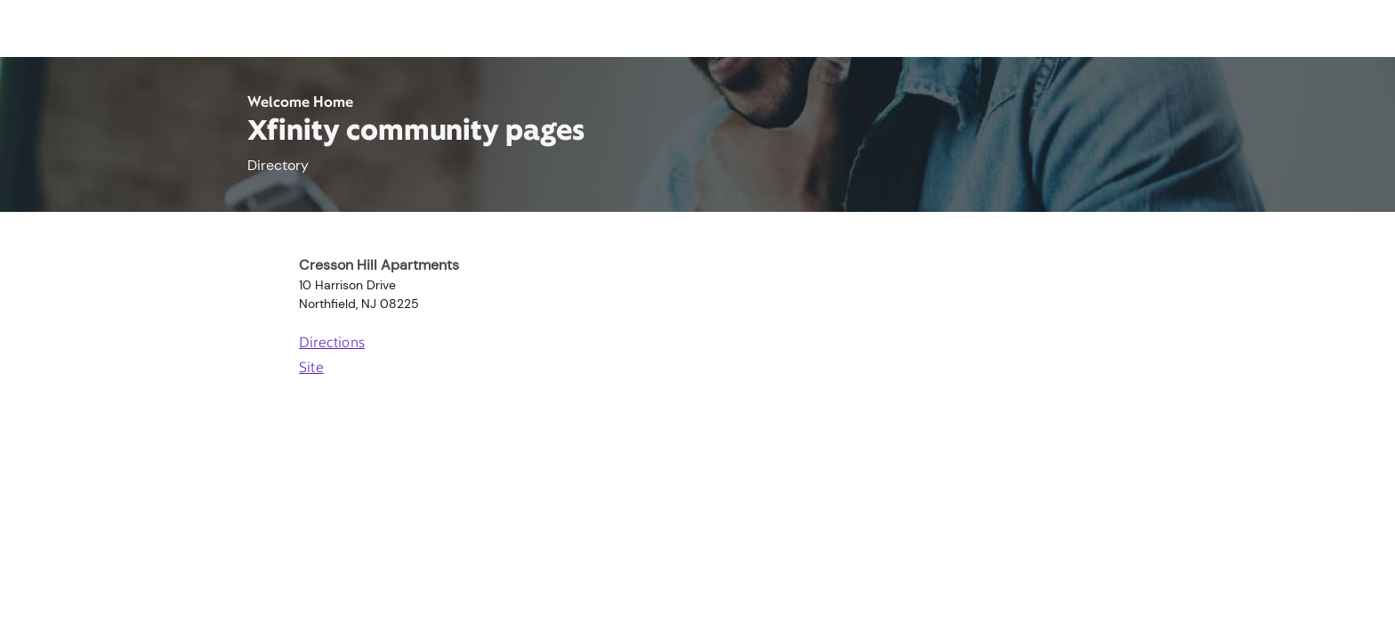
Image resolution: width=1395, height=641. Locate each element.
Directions (332, 344)
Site (311, 368)
